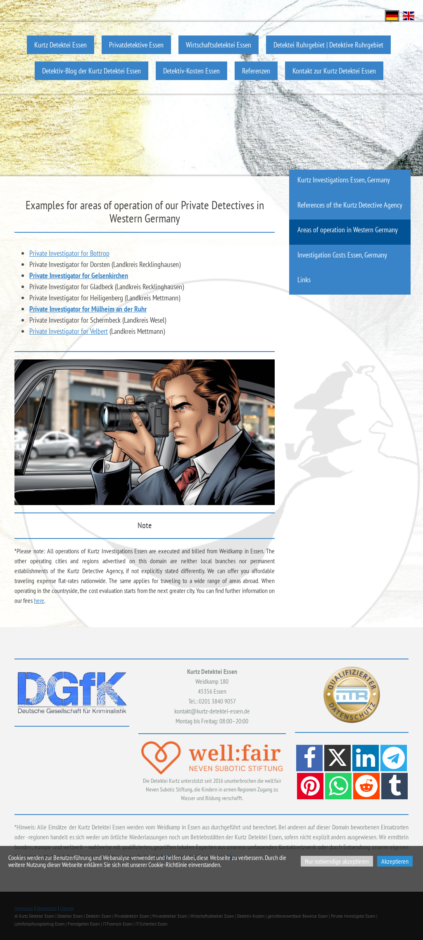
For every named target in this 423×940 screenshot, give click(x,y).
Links (304, 279)
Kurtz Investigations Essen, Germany (343, 179)
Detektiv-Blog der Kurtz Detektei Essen (91, 71)
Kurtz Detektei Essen (60, 45)
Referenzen (256, 71)
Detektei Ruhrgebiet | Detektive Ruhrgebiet (328, 45)
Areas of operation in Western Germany (347, 229)
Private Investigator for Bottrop (69, 253)
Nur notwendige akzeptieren (337, 861)
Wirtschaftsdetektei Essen (218, 45)
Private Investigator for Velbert (68, 331)
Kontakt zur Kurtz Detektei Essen (334, 71)
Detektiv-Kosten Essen (191, 71)
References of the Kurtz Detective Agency (349, 205)
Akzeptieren (395, 861)
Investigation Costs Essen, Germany (342, 255)
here (39, 600)
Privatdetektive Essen (136, 45)
